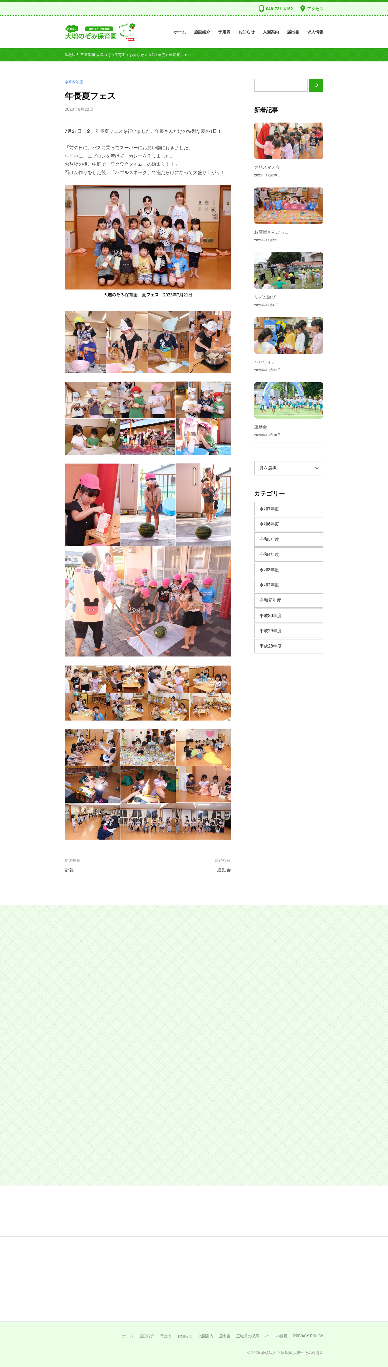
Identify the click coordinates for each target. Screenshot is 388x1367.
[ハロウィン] (288, 335)
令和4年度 (269, 554)
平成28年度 (270, 646)
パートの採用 (276, 1336)
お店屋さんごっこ (271, 232)
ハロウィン (265, 361)
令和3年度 (269, 569)
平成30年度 (270, 615)
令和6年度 (269, 524)
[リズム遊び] (288, 270)
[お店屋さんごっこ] (288, 205)
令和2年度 (269, 584)
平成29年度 (270, 630)
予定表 (224, 32)
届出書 (293, 32)
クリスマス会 (267, 167)
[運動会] (288, 400)
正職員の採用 (247, 1336)
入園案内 (271, 32)
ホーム (180, 32)
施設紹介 (202, 32)
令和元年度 (270, 600)
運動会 (224, 869)
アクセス (315, 8)
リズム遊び (265, 297)
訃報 (69, 869)
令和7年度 (269, 509)
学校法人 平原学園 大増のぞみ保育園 (292, 1353)
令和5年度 (74, 82)
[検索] (316, 85)
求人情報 (315, 32)
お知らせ (246, 32)
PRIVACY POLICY (308, 1336)
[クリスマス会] (288, 141)
